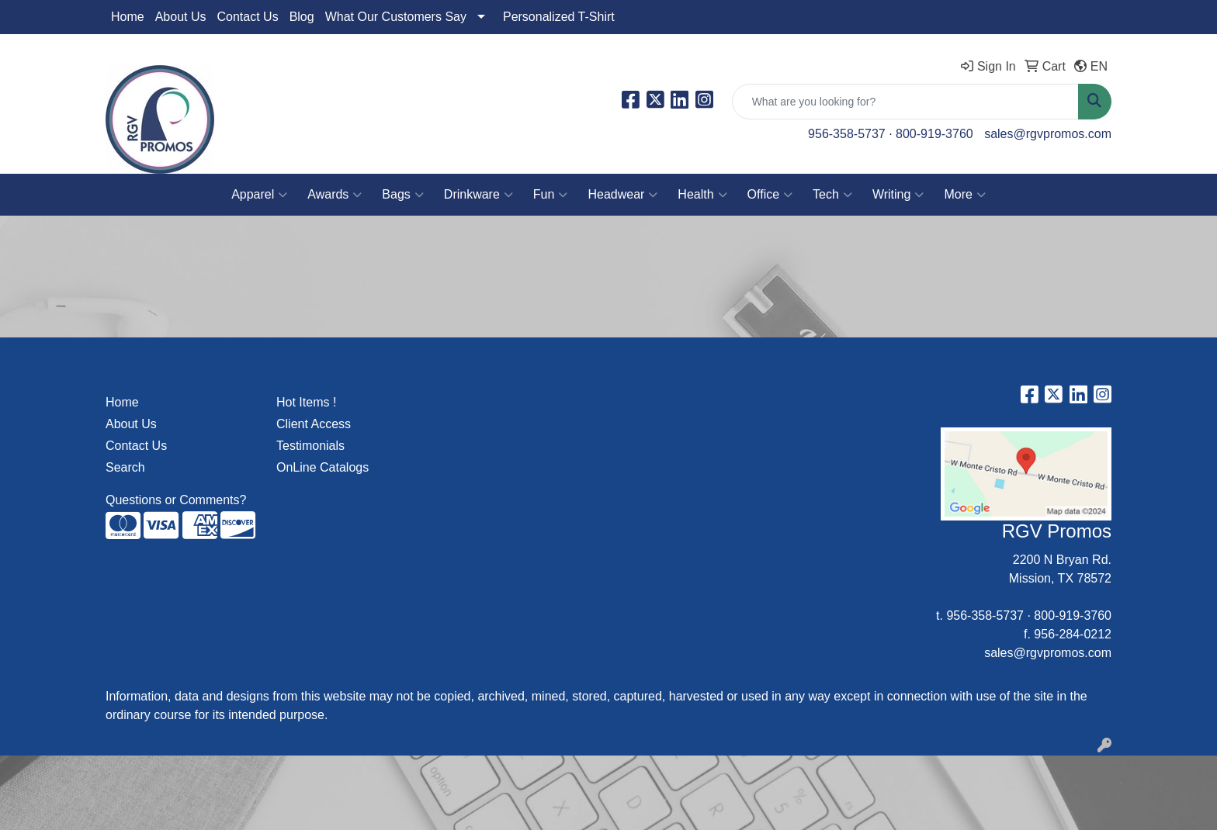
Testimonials (310, 445)
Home (127, 16)
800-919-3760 (934, 133)
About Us (180, 16)
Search (125, 467)
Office (770, 194)
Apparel (259, 194)
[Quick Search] (905, 101)
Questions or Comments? (176, 500)
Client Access (313, 424)
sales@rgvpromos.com (1047, 133)
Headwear (622, 194)
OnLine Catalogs (322, 467)
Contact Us (248, 16)
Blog (302, 16)
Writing (898, 194)
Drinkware (478, 194)
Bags (402, 194)
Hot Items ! (306, 402)
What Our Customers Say (395, 16)
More (964, 194)
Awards (334, 194)
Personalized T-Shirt (559, 16)
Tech (832, 194)
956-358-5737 (847, 133)
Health (702, 194)
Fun (550, 194)
